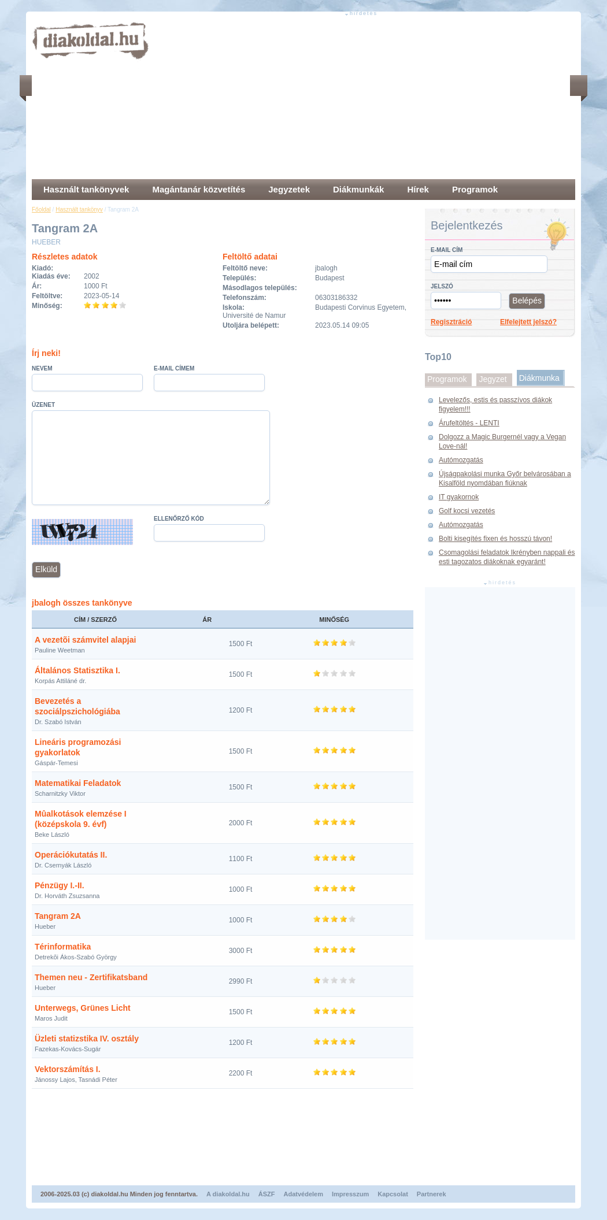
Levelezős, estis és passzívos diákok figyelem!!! (495, 404)
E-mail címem (174, 368)
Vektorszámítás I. (68, 1069)
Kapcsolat (392, 1194)
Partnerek (431, 1194)
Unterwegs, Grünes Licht (83, 1008)
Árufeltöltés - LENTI (469, 423)
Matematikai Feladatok (78, 783)
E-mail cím (446, 250)
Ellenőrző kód (179, 519)
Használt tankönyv (79, 209)
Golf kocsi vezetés (467, 511)
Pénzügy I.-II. (59, 885)
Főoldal (41, 209)
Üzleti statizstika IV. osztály (87, 1038)
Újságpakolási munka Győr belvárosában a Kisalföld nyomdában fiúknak (505, 478)
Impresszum (350, 1194)
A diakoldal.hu (228, 1194)
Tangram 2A (58, 916)
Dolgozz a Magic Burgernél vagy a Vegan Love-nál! (502, 441)
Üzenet (43, 405)
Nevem (42, 368)
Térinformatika (63, 946)
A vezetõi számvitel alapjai (85, 639)
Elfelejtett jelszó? (528, 322)
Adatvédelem (303, 1194)
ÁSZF (266, 1194)
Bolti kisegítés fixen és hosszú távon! (495, 539)
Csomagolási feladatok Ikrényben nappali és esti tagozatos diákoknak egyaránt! (507, 557)
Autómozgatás (461, 460)
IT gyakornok (459, 497)
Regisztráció (451, 322)
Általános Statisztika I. (77, 670)
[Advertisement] (331, 98)
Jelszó (442, 286)
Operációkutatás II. (71, 854)
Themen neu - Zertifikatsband (91, 977)
